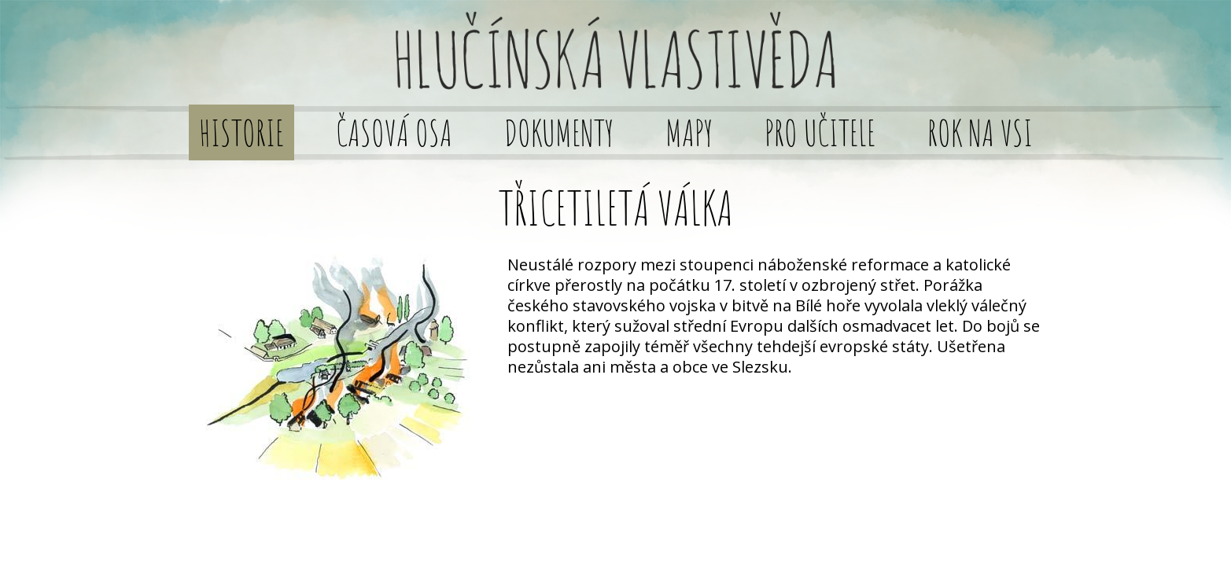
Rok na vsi (980, 132)
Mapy (689, 132)
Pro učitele (820, 132)
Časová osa (394, 132)
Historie (241, 132)
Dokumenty (559, 132)
